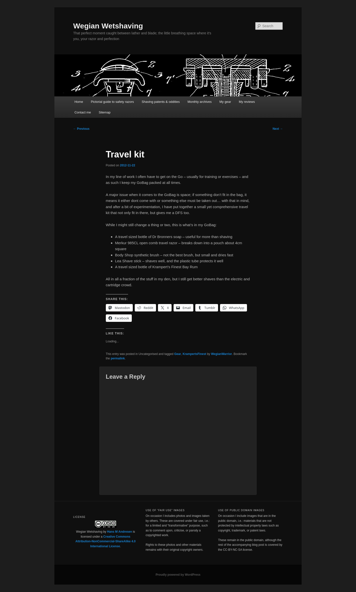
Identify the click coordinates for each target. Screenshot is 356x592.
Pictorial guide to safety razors (112, 102)
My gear (225, 102)
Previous (81, 129)
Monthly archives (199, 102)
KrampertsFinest (194, 354)
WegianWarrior (221, 354)
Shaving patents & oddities (161, 102)
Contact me (82, 112)
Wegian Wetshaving (108, 26)
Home (78, 102)
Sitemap (105, 112)
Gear (177, 354)
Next (278, 129)
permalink (118, 358)
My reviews (247, 102)
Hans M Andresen (119, 531)
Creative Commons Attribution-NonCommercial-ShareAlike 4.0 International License (105, 541)
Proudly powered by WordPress (178, 574)
